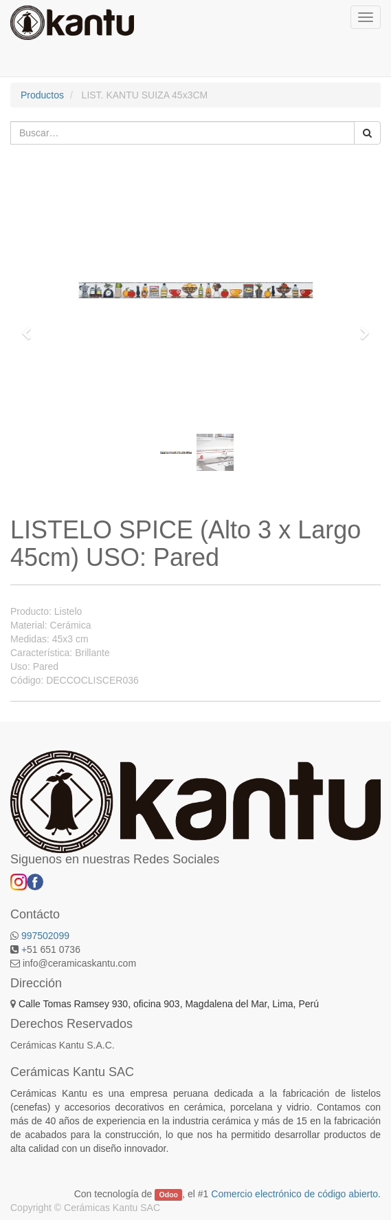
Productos (42, 95)
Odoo (168, 1194)
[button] (31, 327)
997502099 (45, 935)
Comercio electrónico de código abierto (294, 1193)
